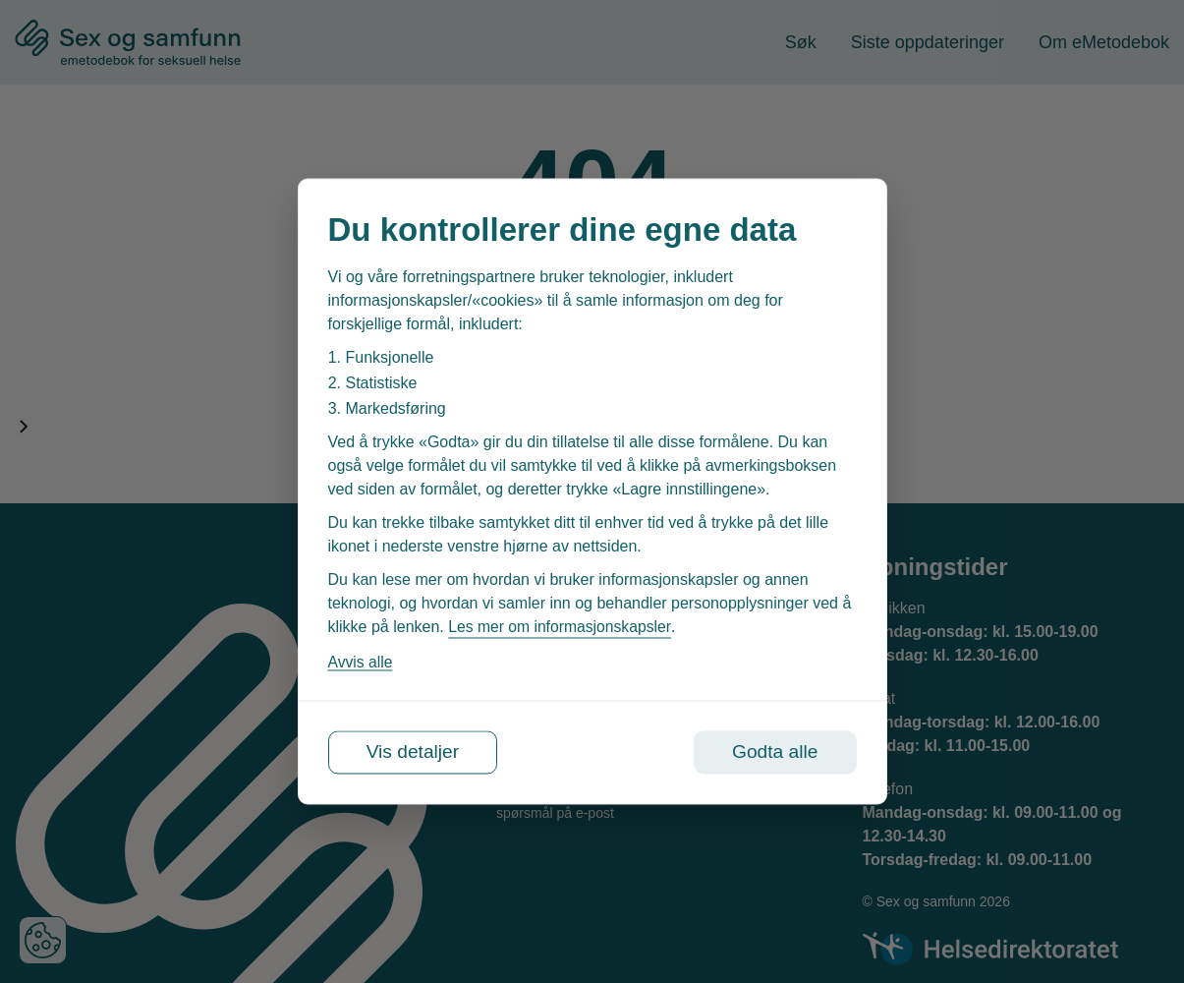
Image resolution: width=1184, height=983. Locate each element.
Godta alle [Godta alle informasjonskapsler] (771, 753)
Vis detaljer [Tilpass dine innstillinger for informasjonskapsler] (417, 753)
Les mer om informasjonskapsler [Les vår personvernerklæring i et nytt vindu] (561, 626)
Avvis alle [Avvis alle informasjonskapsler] (361, 662)
